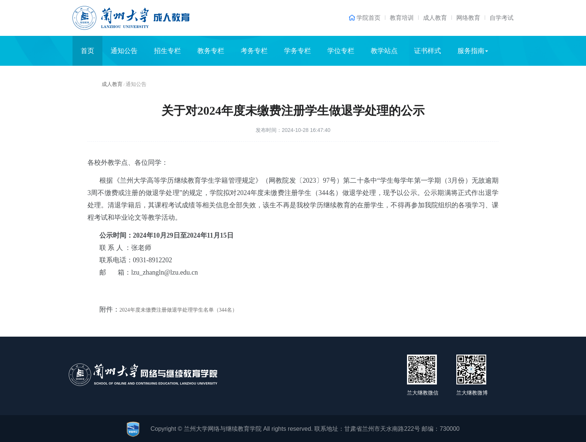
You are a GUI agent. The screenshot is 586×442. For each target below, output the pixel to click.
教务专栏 (210, 51)
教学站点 (384, 51)
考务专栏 (254, 51)
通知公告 (124, 51)
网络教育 (468, 18)
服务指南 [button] (472, 51)
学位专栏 (340, 51)
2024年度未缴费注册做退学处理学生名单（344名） (178, 310)
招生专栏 (167, 51)
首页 (87, 51)
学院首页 (368, 18)
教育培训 (402, 18)
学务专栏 (297, 51)
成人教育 (435, 18)
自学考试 (501, 18)
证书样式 (427, 51)
